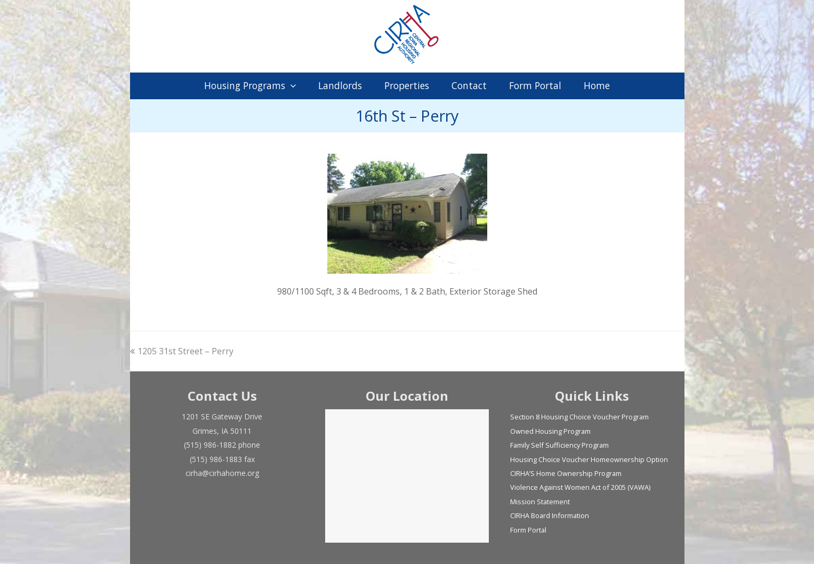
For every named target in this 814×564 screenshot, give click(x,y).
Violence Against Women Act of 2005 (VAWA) (580, 487)
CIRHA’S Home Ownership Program (566, 473)
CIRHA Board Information (549, 515)
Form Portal (528, 530)
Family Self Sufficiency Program (559, 445)
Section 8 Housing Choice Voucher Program (579, 417)
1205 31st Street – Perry (181, 351)
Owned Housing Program (550, 431)
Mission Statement (540, 501)
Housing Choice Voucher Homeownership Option (589, 459)
